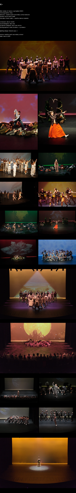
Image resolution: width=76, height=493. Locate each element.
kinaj (11, 13)
